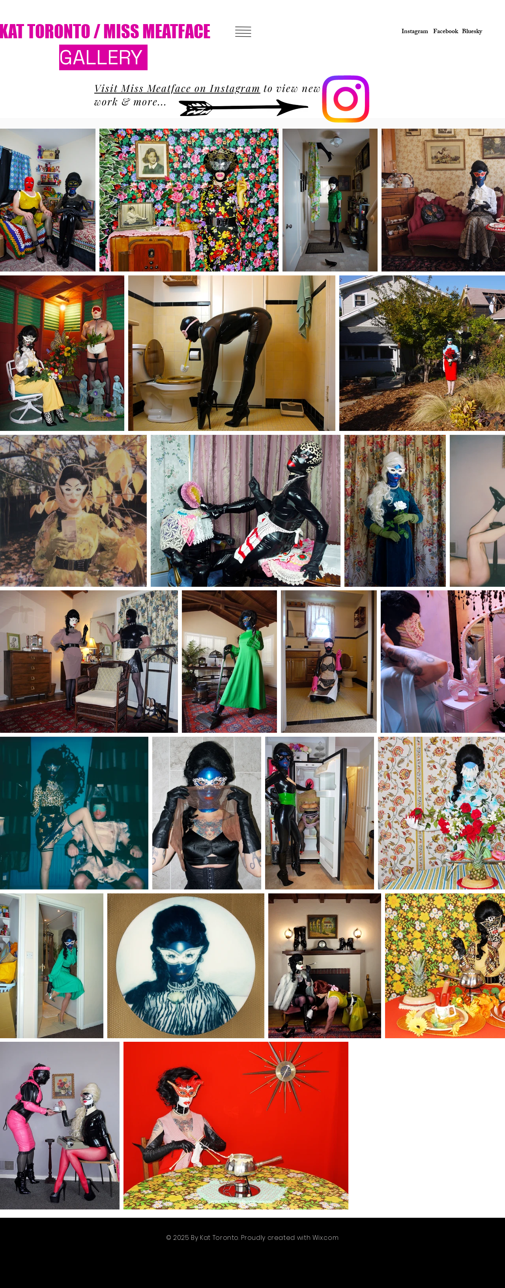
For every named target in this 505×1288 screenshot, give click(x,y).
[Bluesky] (472, 32)
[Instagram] (412, 32)
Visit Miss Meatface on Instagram (177, 87)
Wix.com (325, 1237)
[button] (243, 32)
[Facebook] (444, 32)
